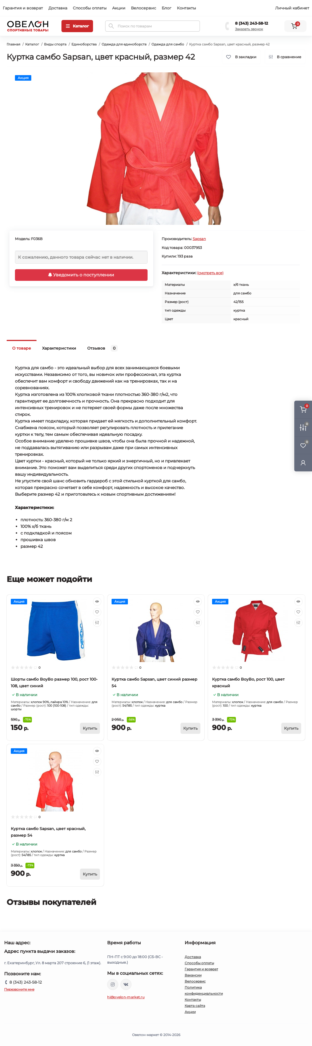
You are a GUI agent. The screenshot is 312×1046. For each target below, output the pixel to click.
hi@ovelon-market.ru (126, 997)
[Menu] (77, 26)
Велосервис (143, 8)
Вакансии (193, 975)
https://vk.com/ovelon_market (125, 984)
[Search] (111, 26)
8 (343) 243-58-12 (251, 23)
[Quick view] (97, 601)
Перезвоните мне (19, 989)
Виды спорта (55, 44)
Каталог (32, 44)
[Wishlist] (97, 612)
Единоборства (84, 44)
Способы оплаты (90, 8)
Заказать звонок (249, 29)
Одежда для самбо (167, 44)
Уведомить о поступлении (81, 275)
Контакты (186, 8)
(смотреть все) (210, 273)
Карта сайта (195, 1006)
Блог (166, 8)
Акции (118, 8)
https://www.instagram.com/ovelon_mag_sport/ (113, 984)
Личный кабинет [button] (292, 8)
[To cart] (90, 728)
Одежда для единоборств (124, 44)
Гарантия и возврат (23, 8)
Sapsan (199, 238)
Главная (13, 44)
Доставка (57, 8)
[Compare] (97, 623)
